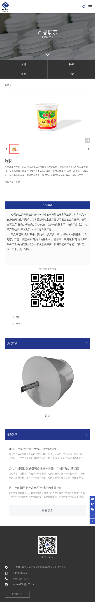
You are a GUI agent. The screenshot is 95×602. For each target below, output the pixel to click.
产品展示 (48, 32)
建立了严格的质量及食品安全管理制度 (32, 449)
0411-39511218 (21, 578)
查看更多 (47, 510)
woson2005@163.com (24, 584)
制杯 (71, 64)
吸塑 (23, 73)
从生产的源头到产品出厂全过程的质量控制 (35, 487)
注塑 (71, 73)
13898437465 (20, 573)
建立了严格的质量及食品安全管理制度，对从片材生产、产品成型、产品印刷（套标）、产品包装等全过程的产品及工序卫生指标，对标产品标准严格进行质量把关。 (47, 458)
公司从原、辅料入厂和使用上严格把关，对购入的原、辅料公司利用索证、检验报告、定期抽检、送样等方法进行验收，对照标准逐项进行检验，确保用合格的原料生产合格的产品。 (47, 477)
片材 (23, 64)
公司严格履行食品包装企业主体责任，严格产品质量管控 (44, 468)
